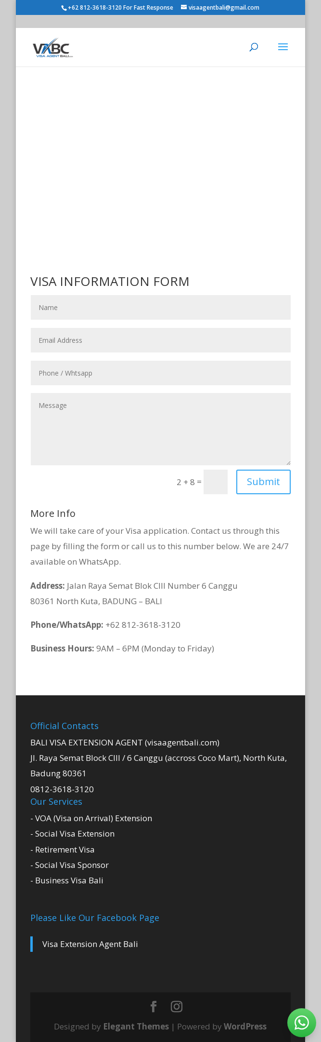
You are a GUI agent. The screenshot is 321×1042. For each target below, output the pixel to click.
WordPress (245, 1026)
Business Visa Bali (69, 880)
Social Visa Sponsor (72, 864)
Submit (263, 481)
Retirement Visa (65, 849)
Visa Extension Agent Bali (90, 943)
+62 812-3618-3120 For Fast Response (121, 7)
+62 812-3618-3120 (105, 624)
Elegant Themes (136, 1026)
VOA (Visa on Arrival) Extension (93, 818)
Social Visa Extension (75, 833)
